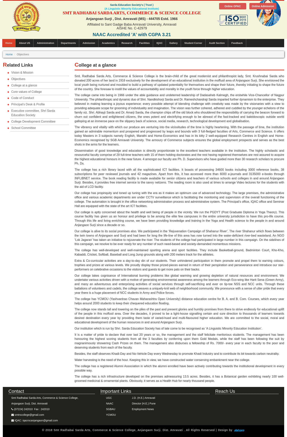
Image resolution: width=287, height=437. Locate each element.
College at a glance (24, 85)
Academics (108, 43)
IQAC (159, 43)
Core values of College (26, 91)
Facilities (144, 43)
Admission (89, 43)
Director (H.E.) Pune (144, 403)
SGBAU (110, 409)
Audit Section (217, 43)
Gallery (173, 43)
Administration (45, 43)
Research (127, 43)
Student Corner (193, 43)
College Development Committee (33, 121)
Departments (68, 43)
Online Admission (263, 6)
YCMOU (111, 414)
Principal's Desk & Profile (28, 104)
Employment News (143, 409)
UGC (109, 397)
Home (8, 43)
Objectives (18, 79)
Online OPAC (233, 6)
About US (24, 43)
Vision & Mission (22, 72)
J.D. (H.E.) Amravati (143, 397)
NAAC (109, 403)
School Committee (23, 127)
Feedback (237, 43)
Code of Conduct (22, 98)
